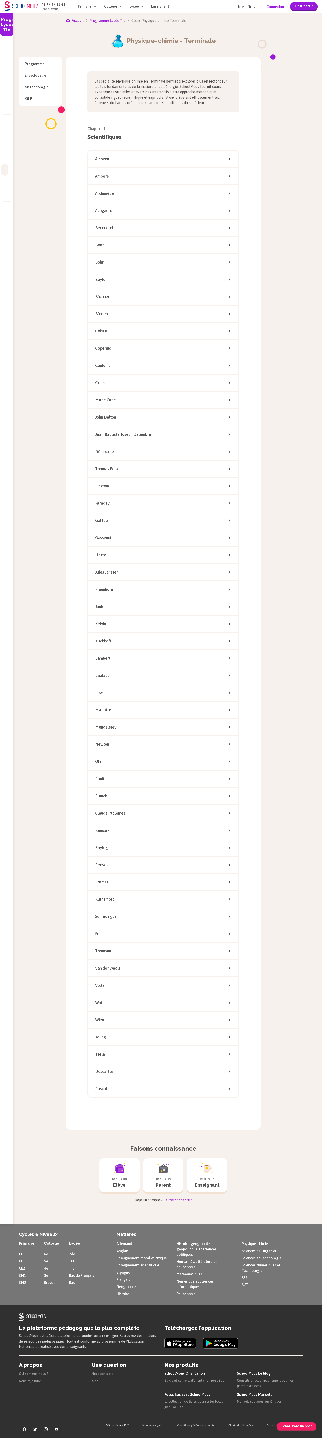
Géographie (126, 1286)
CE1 (22, 1260)
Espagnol (124, 1272)
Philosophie (186, 1293)
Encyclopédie (40, 75)
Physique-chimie (255, 1243)
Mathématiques (189, 1273)
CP (21, 1253)
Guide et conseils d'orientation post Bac (196, 1379)
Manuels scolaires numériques (261, 1401)
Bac (72, 1282)
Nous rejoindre (31, 1380)
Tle (71, 1268)
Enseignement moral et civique (142, 1257)
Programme (34, 64)
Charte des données (240, 1424)
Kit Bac (40, 98)
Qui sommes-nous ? (35, 1373)
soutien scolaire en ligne (101, 1335)
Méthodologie (40, 87)
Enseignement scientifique (138, 1264)
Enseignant (160, 6)
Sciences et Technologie (261, 1257)
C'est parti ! (304, 6)
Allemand (124, 1243)
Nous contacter (104, 1373)
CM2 (22, 1282)
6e (46, 1253)
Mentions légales (152, 1424)
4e (46, 1268)
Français (123, 1279)
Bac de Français (81, 1275)
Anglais (123, 1250)
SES (244, 1277)
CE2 (22, 1268)
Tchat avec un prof (296, 1426)
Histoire (123, 1293)
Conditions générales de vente (196, 1424)
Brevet (49, 1282)
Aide (95, 1380)
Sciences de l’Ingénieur (260, 1250)
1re (71, 1260)
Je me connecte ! (177, 1199)
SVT (245, 1284)
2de (72, 1253)
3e (46, 1275)
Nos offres (246, 7)
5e (46, 1260)
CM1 (22, 1275)
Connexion (275, 7)
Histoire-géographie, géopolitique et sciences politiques (196, 1248)
